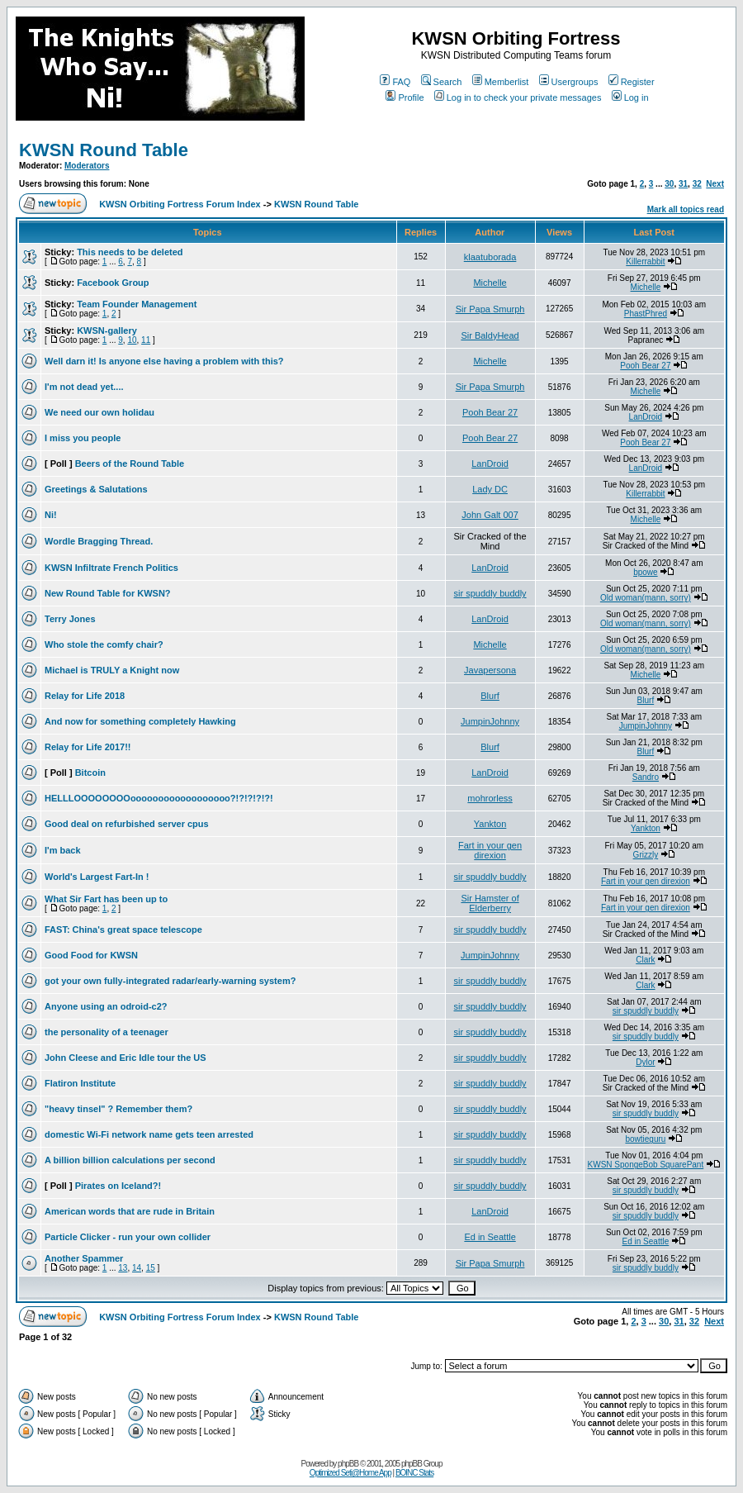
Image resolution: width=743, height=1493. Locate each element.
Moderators (86, 165)
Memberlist (500, 82)
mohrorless (489, 798)
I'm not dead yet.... (84, 387)
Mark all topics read (685, 209)
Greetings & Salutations (96, 489)
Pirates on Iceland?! (118, 1186)
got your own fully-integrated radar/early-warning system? (170, 981)
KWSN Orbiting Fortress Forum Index (180, 204)
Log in (630, 97)
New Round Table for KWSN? (108, 593)
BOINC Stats (414, 1472)
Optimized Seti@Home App (350, 1472)
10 (131, 340)
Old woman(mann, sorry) (645, 597)
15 (150, 1267)
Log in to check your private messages (518, 97)
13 (122, 1267)
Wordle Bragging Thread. (99, 541)
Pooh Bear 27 (645, 365)
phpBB (348, 1463)
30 (669, 183)
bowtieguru (645, 1139)
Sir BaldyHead (489, 335)
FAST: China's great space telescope (123, 929)
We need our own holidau (99, 412)
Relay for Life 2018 (85, 696)
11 (145, 340)
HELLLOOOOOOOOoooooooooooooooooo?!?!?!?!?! (159, 798)
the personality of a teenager (106, 1032)
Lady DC (490, 489)
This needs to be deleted (129, 252)
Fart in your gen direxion (490, 850)
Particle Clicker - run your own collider (128, 1237)
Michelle (489, 283)
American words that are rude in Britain (130, 1211)
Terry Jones (70, 619)
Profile (405, 97)
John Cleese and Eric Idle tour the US (125, 1058)
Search (441, 82)
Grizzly (646, 854)
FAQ (395, 82)
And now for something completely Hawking (140, 721)
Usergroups (569, 82)
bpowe (645, 572)
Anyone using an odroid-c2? (106, 1006)
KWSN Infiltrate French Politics (111, 568)
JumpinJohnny (490, 721)
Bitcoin (90, 772)
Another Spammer (84, 1258)
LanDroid (646, 416)
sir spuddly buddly (490, 593)
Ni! (51, 515)
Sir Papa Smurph (490, 309)
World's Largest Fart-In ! (97, 877)
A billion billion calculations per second (130, 1160)
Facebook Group (113, 283)
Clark (645, 959)
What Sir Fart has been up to (106, 899)
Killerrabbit (645, 261)
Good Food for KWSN (91, 955)
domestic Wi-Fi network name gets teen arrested (149, 1134)
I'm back (63, 850)
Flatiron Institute (80, 1083)
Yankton (490, 824)
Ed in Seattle (489, 1237)
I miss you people (83, 438)
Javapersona (490, 670)
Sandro (645, 777)
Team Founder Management (136, 304)
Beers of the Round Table (129, 463)
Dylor (645, 1062)
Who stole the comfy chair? (104, 644)
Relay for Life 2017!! (88, 747)
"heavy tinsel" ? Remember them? (118, 1109)
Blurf (489, 696)
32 (697, 183)
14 (136, 1267)
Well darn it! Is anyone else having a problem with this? (164, 361)
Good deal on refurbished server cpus (127, 824)
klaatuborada (490, 257)
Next (715, 183)
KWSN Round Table (103, 150)
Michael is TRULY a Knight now (112, 670)
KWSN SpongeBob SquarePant (646, 1164)
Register (631, 82)
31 (683, 183)
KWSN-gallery (107, 330)
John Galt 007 (489, 515)
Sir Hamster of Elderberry (489, 903)
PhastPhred (645, 313)
